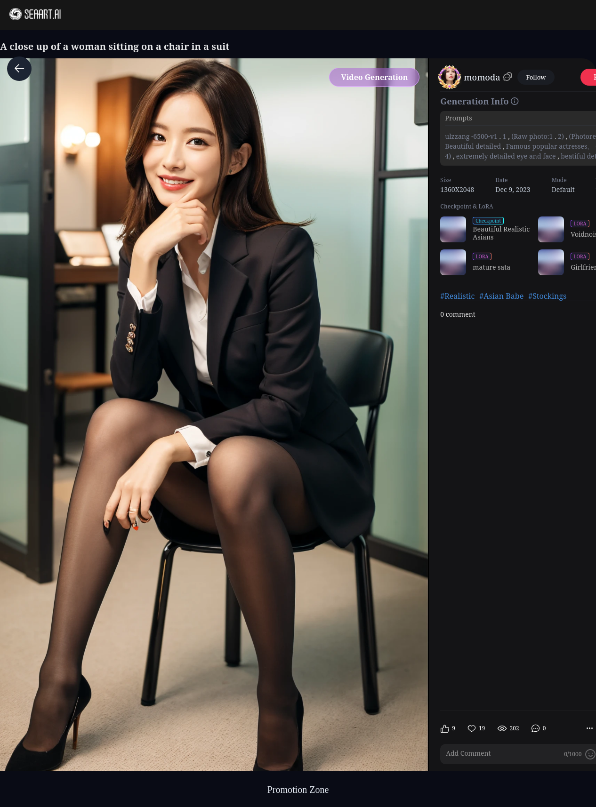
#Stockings (547, 296)
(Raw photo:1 (532, 136)
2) (560, 136)
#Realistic (457, 296)
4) (448, 156)
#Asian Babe (501, 296)
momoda (482, 77)
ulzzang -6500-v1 (472, 136)
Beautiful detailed (473, 146)
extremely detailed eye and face (505, 156)
